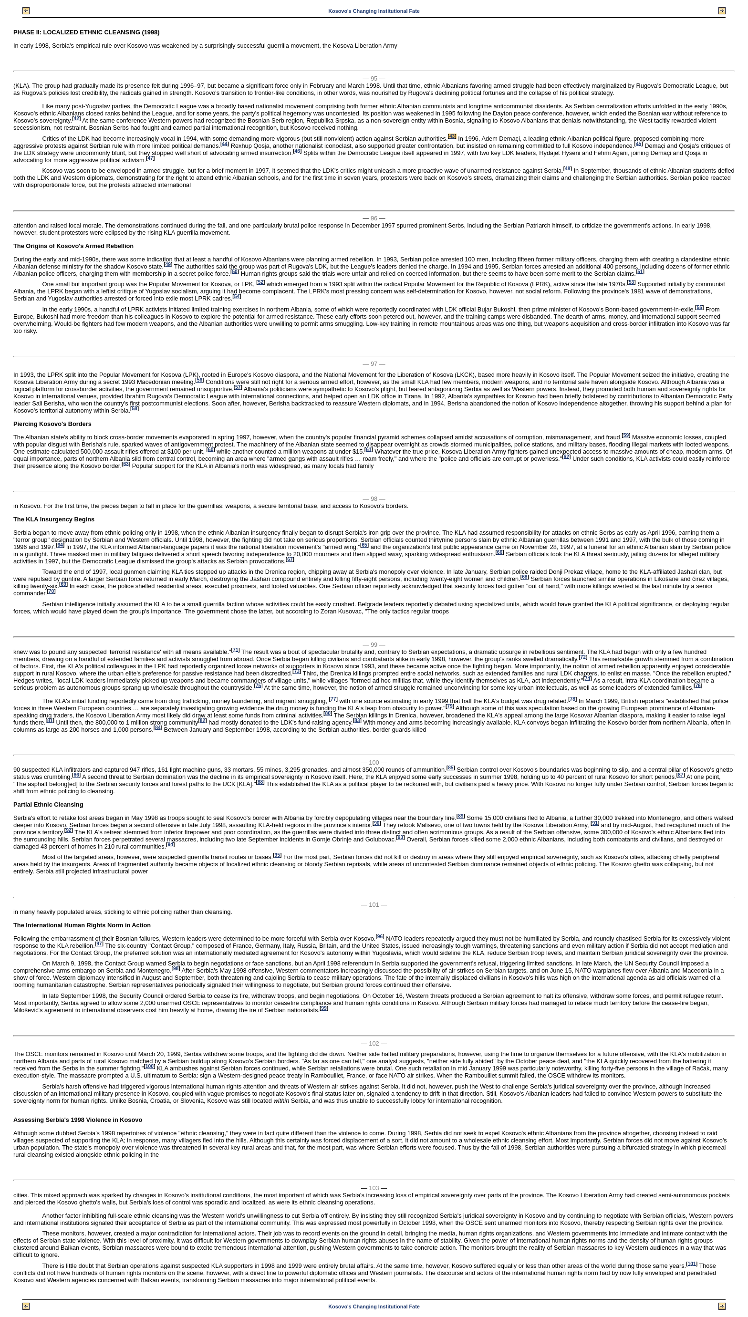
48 (567, 168)
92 (68, 830)
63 (125, 463)
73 (296, 671)
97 (99, 943)
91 (595, 823)
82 (202, 720)
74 (587, 678)
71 (235, 649)
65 (364, 545)
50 (234, 271)
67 (289, 559)
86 (76, 775)
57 (237, 387)
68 (524, 577)
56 (199, 380)
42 (76, 118)
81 (49, 720)
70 (51, 591)
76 (697, 685)
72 (583, 656)
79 (449, 705)
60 (210, 449)
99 (323, 1008)
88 (260, 782)
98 (175, 968)
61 (368, 449)
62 (566, 456)
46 (297, 150)
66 (499, 552)
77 (333, 698)
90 (376, 823)
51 (640, 271)
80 (328, 713)
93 (400, 837)
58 (134, 408)
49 (168, 264)
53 (631, 282)
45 (638, 143)
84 (157, 727)
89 (460, 816)
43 (452, 136)
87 (680, 775)
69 (63, 584)
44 (224, 143)
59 (626, 434)
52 (260, 282)
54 (236, 296)
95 (277, 855)
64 (59, 545)
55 (699, 307)
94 (170, 844)
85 (450, 767)
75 (258, 685)
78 (572, 698)
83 (357, 720)
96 (380, 936)
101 (692, 1263)
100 (149, 1066)
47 (150, 157)
